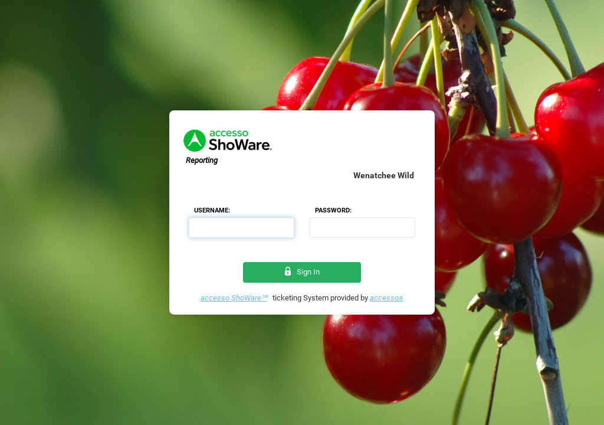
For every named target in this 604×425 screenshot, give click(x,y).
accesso (386, 297)
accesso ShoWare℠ (234, 297)
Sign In (302, 272)
